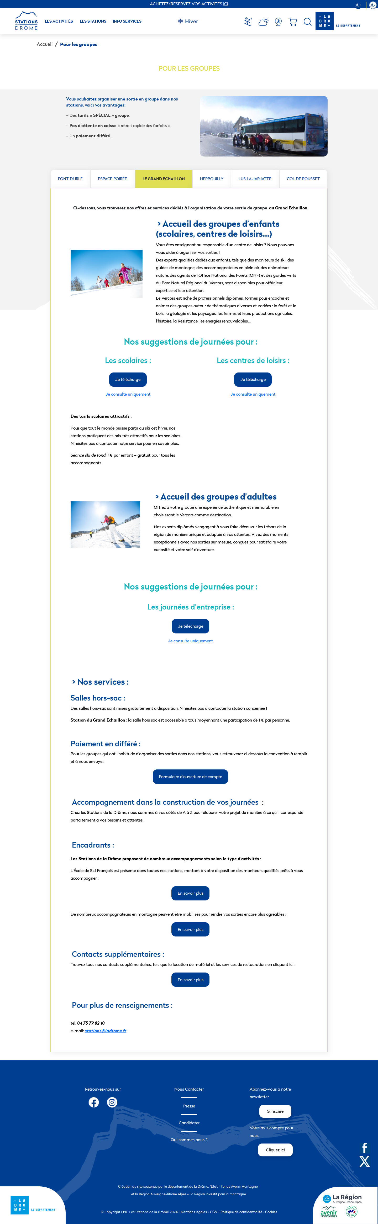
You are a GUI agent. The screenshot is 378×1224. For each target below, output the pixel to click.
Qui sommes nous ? (189, 1139)
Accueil (45, 44)
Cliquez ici (275, 1150)
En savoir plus (190, 893)
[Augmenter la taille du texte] (360, 5)
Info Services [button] (127, 21)
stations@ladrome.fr (105, 1031)
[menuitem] (250, 22)
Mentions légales (194, 1212)
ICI (225, 4)
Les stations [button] (93, 21)
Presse (189, 1106)
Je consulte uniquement (128, 394)
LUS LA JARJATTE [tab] (255, 179)
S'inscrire (275, 1111)
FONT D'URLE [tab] (70, 179)
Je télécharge (127, 379)
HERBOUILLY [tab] (211, 179)
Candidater (189, 1123)
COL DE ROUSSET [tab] (303, 179)
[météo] (250, 22)
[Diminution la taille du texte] (373, 5)
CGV (213, 1212)
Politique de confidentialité (241, 1212)
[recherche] (307, 22)
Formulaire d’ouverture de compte (190, 776)
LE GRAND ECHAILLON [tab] (164, 179)
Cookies (271, 1212)
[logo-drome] (338, 21)
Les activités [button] (59, 21)
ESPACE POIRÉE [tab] (112, 179)
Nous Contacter (189, 1089)
